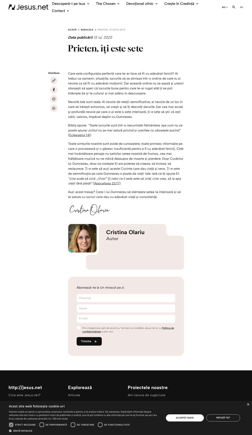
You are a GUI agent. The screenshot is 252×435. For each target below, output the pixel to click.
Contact (61, 11)
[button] (84, 430)
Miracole (87, 29)
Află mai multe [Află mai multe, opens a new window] (60, 418)
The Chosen (108, 3)
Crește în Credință (182, 3)
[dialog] (126, 418)
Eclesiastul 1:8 (79, 135)
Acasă (72, 29)
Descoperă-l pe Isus (71, 3)
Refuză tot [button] (223, 417)
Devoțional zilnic (142, 3)
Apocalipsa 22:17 (106, 183)
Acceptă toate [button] (185, 417)
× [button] (248, 404)
